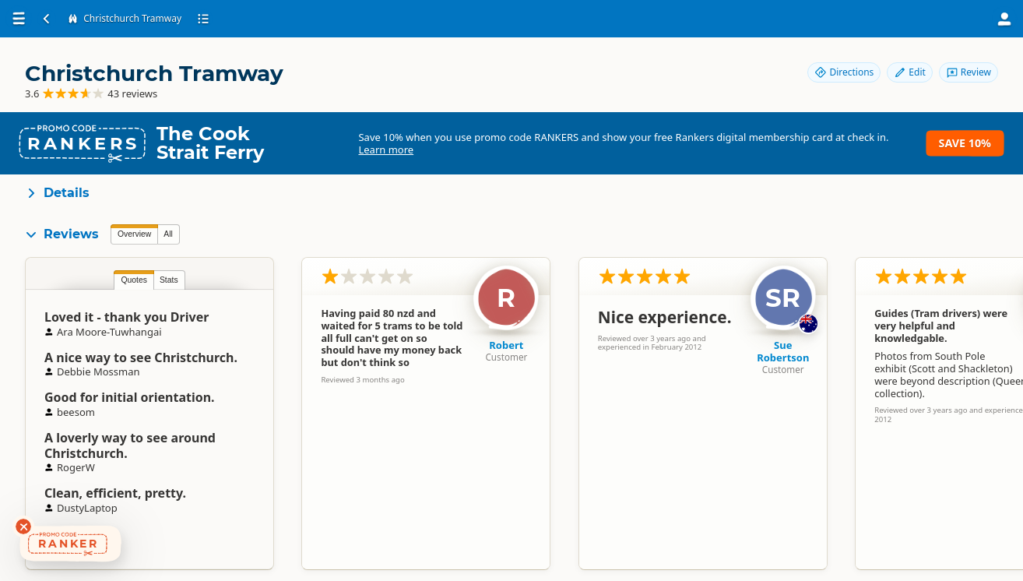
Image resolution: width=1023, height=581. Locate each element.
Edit (909, 72)
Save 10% (965, 143)
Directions (844, 72)
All (168, 234)
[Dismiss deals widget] (23, 526)
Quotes (134, 280)
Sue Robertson (783, 351)
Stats (169, 280)
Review (968, 72)
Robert (506, 345)
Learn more (385, 150)
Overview (134, 234)
